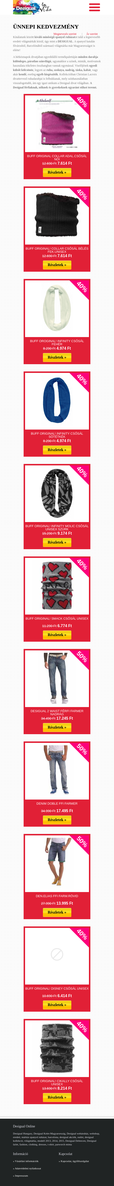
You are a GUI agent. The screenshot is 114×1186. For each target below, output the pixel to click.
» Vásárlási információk (26, 1161)
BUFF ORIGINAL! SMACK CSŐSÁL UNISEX (57, 618)
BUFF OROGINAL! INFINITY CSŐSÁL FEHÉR (57, 342)
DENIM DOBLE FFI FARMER (56, 803)
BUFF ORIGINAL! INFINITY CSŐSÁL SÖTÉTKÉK (57, 435)
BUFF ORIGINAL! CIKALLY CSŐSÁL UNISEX (57, 1082)
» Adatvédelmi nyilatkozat (27, 1168)
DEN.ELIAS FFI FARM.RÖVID (57, 896)
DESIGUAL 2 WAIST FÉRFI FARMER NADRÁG (57, 712)
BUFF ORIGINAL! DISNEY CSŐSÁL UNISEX (57, 988)
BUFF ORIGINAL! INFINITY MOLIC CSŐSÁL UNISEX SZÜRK (57, 527)
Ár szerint (92, 34)
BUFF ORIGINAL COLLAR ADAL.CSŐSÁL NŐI (57, 157)
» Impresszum (20, 1175)
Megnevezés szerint (65, 34)
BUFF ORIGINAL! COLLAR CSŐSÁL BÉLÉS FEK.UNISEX (57, 250)
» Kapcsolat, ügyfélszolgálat (74, 1161)
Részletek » (57, 172)
